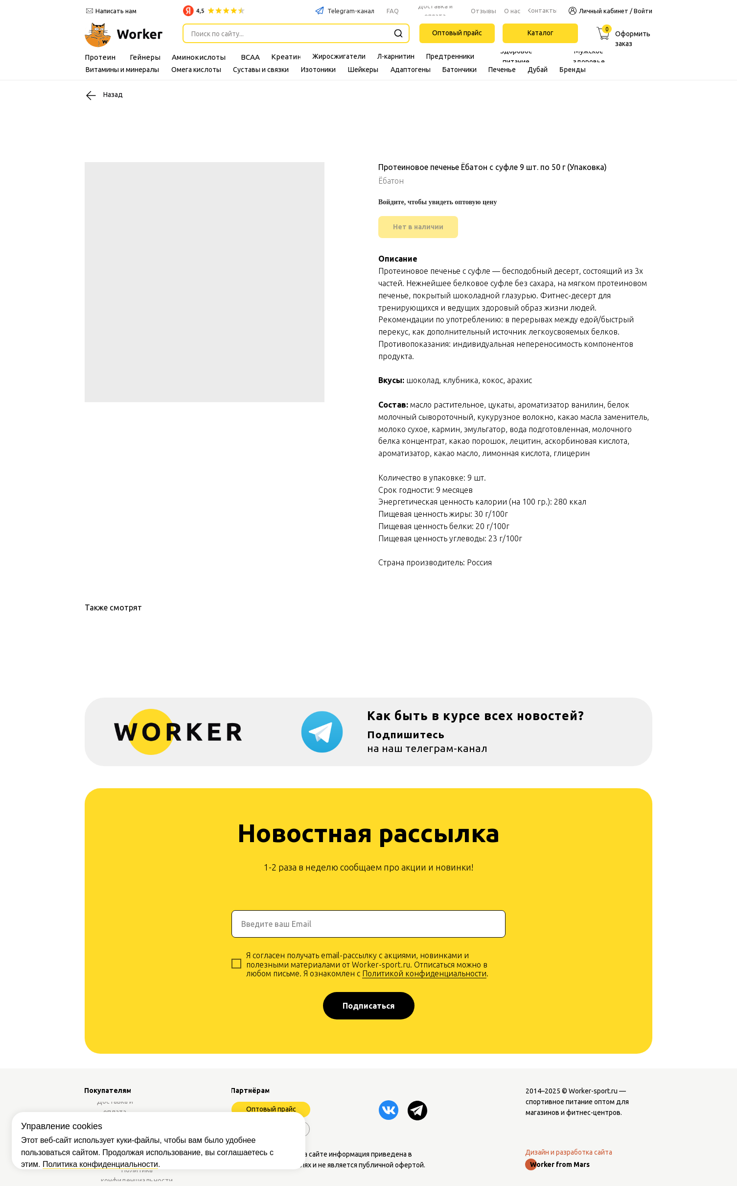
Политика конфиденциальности (100, 1126)
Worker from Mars (560, 1164)
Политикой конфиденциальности (424, 973)
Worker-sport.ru (593, 1091)
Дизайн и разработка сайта (568, 1152)
